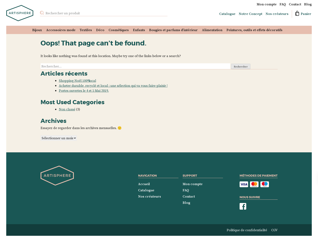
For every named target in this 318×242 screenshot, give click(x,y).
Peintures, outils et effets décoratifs (254, 30)
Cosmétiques (119, 30)
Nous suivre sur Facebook (243, 206)
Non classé (67, 109)
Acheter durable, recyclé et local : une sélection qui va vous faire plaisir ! (113, 85)
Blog (308, 4)
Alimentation (212, 30)
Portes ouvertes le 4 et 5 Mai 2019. (84, 90)
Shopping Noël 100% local (77, 80)
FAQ (283, 4)
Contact (295, 4)
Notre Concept (250, 13)
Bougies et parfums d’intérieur (173, 30)
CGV (274, 230)
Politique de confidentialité (247, 230)
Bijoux (37, 30)
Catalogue (227, 13)
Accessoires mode (60, 30)
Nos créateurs (277, 13)
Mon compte (267, 4)
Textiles (86, 30)
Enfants (139, 30)
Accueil (144, 184)
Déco (100, 30)
